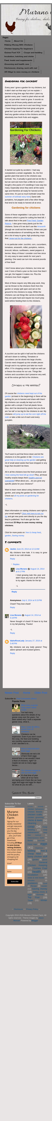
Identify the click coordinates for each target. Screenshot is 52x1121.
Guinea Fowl (40, 868)
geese (44, 860)
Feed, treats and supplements (18, 60)
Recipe (34, 886)
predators (32, 883)
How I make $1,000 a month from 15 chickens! (30, 729)
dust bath (41, 840)
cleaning (32, 823)
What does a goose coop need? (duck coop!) (29, 707)
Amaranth (41, 226)
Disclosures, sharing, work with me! (20, 68)
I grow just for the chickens (20, 238)
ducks (30, 840)
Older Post (40, 692)
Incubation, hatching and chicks (19, 56)
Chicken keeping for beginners (18, 49)
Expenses (39, 848)
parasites (31, 880)
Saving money (18, 536)
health (36, 871)
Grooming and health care (16, 64)
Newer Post (12, 692)
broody (40, 806)
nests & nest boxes (36, 878)
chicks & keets (35, 820)
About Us (18, 41)
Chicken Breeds (35, 812)
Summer (40, 895)
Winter (44, 900)
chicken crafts (35, 814)
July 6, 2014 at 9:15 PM (32, 600)
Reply (12, 559)
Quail (45, 883)
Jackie (13, 549)
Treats (30, 900)
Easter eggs (32, 844)
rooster (44, 886)
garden (8, 536)
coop (31, 826)
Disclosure (18, 909)
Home (7, 41)
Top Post (33, 897)
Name (9, 871)
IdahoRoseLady (17, 641)
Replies (16, 564)
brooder (30, 806)
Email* (9, 863)
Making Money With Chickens (18, 45)
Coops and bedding (33, 52)
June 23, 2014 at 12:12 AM (28, 549)
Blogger (35, 921)
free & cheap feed (33, 532)
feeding (31, 850)
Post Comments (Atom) (27, 699)
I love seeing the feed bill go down (19, 475)
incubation (33, 874)
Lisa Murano (21, 569)
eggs (44, 843)
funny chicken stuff (37, 856)
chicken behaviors (36, 809)
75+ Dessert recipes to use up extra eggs (30, 771)
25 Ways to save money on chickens (21, 72)
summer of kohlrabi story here (17, 197)
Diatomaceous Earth (36, 838)
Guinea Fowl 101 (12, 52)
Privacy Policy (32, 909)
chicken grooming (36, 817)
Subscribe (14, 881)
